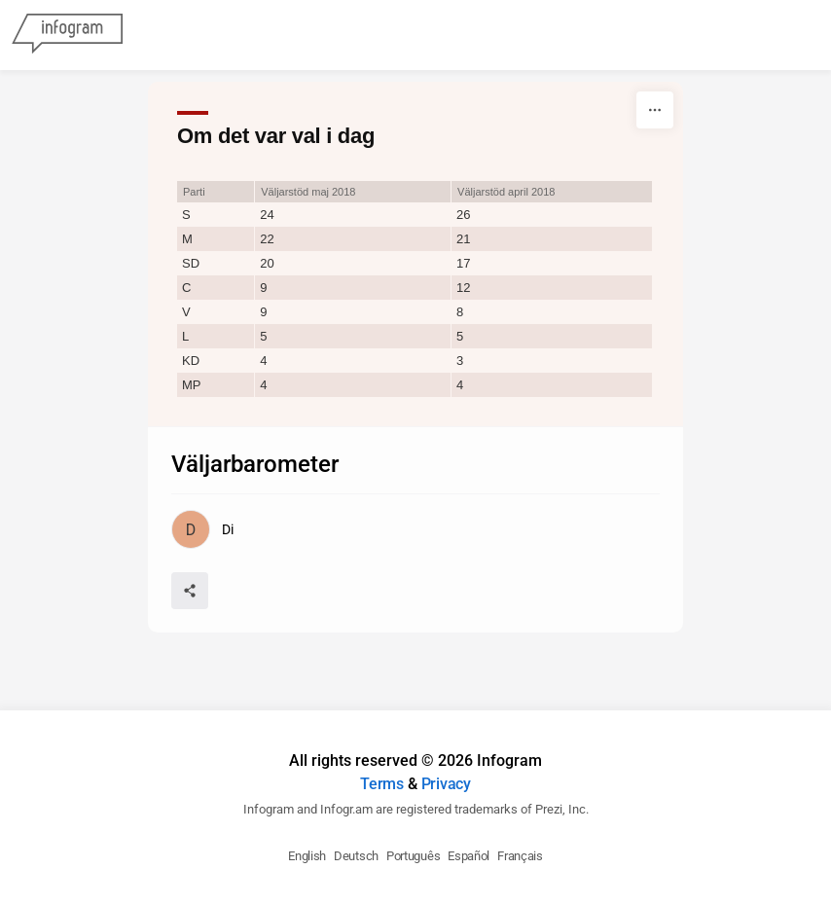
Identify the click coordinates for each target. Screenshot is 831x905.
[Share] (189, 590)
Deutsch (356, 856)
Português (413, 856)
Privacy (446, 784)
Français (520, 856)
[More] (654, 109)
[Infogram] (67, 35)
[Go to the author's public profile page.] (202, 529)
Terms (382, 784)
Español (468, 856)
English (307, 856)
